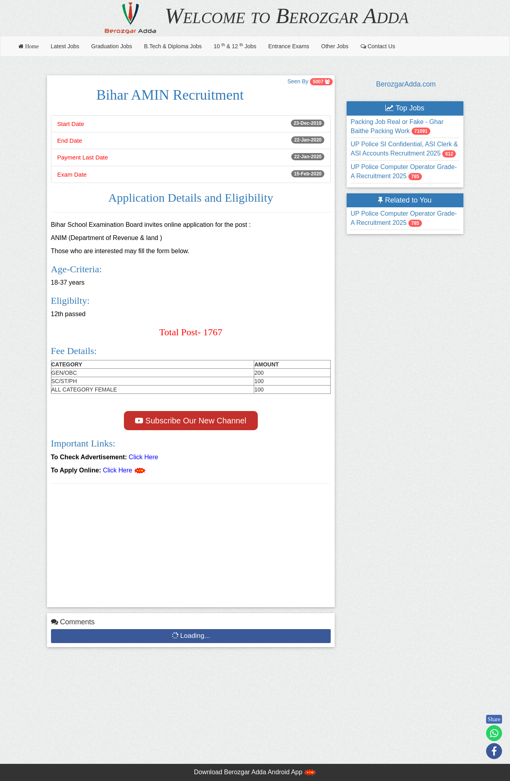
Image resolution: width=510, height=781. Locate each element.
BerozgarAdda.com (406, 84)
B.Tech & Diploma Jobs (173, 46)
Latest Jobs (65, 46)
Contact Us (378, 46)
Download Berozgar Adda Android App (255, 772)
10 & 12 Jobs (235, 45)
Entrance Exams (288, 46)
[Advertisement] (191, 547)
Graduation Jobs (111, 46)
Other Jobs (334, 46)
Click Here (143, 457)
